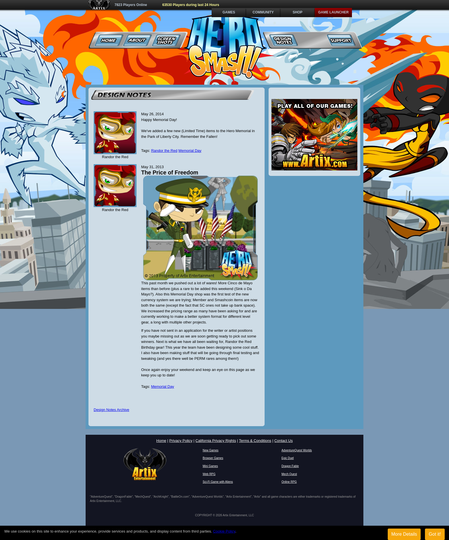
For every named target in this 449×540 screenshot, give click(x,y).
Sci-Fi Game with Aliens (218, 481)
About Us (137, 40)
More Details (404, 534)
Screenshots (166, 40)
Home (109, 40)
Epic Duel (287, 458)
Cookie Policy (224, 531)
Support (341, 40)
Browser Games (213, 458)
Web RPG (209, 474)
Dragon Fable (290, 466)
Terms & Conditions (255, 440)
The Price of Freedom (169, 172)
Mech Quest (289, 474)
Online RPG (289, 481)
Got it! (435, 534)
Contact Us (283, 440)
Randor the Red (164, 150)
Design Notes (283, 40)
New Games (210, 450)
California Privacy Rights (216, 440)
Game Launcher (333, 12)
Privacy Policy (180, 440)
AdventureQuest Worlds (296, 450)
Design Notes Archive (111, 410)
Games (228, 12)
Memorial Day (189, 150)
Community (263, 12)
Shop (297, 12)
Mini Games (210, 466)
